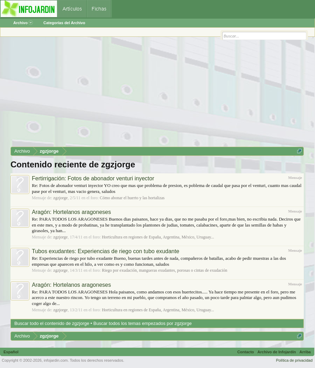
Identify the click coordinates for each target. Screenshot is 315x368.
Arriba (305, 352)
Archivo (23, 22)
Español (11, 352)
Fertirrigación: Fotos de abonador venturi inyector (93, 178)
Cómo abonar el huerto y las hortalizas (132, 197)
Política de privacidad (294, 360)
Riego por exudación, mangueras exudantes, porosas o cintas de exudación (164, 270)
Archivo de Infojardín (277, 352)
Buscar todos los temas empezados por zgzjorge (142, 323)
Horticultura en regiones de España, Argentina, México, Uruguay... (158, 237)
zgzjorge (60, 197)
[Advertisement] (157, 94)
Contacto (245, 352)
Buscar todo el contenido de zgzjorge (51, 323)
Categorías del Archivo (64, 23)
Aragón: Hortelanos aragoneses (71, 212)
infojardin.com (56, 360)
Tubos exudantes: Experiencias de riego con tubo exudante (105, 251)
